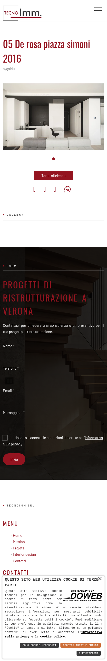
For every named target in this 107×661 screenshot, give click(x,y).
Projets (18, 548)
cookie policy (41, 636)
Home (17, 535)
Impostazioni (88, 653)
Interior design (24, 554)
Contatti (19, 561)
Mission (19, 541)
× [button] (100, 579)
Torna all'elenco (53, 175)
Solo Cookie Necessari (39, 645)
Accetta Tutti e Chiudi (80, 645)
